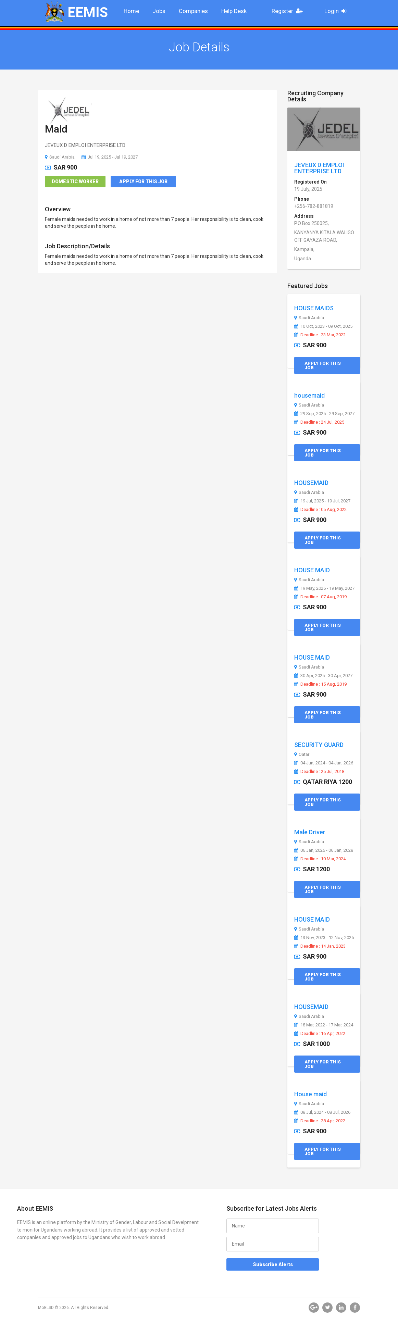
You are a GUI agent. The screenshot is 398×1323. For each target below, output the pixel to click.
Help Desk (234, 11)
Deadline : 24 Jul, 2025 (319, 422)
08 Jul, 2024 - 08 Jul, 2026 (322, 1112)
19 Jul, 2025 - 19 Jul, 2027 (322, 501)
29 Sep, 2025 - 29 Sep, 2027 (324, 413)
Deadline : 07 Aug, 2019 (320, 597)
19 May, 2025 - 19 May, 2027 (324, 588)
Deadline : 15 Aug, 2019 (320, 684)
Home (131, 11)
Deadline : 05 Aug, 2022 (320, 509)
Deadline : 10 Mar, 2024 (320, 859)
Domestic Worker (75, 181)
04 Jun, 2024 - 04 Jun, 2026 (323, 763)
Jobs (158, 11)
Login (337, 11)
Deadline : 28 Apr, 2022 (319, 1121)
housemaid (309, 395)
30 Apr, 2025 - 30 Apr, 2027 (323, 675)
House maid (310, 1094)
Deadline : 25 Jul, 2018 (319, 771)
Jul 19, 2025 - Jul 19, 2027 (110, 157)
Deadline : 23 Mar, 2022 (320, 335)
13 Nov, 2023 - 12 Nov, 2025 (324, 937)
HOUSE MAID (312, 570)
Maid (56, 129)
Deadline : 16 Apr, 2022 (319, 1033)
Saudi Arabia (60, 157)
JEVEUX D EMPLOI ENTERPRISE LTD (319, 168)
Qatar (301, 754)
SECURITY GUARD (319, 744)
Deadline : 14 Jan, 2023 (320, 946)
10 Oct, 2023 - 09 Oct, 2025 (323, 326)
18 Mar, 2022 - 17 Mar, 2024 (323, 1025)
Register (289, 11)
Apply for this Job (143, 181)
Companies (193, 11)
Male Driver (309, 832)
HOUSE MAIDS (314, 308)
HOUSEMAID (311, 482)
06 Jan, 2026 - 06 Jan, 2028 (323, 850)
